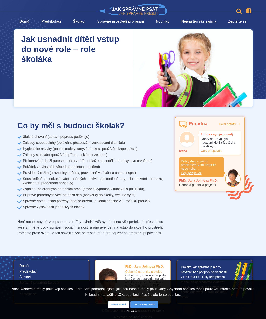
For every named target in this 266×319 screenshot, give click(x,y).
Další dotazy (227, 124)
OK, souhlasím (144, 304)
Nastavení (118, 304)
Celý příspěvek (211, 150)
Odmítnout (133, 311)
